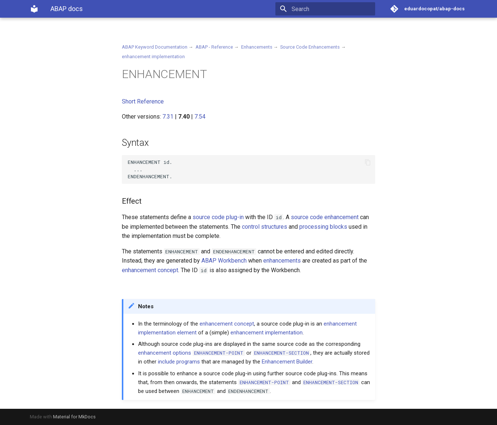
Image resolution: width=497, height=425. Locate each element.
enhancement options (164, 353)
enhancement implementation (153, 56)
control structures (264, 226)
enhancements (282, 260)
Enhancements (256, 47)
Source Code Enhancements (310, 47)
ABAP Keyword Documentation (154, 47)
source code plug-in (218, 217)
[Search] (332, 8)
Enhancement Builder (287, 361)
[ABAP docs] (34, 8)
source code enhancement (325, 217)
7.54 (199, 116)
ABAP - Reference (214, 47)
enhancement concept (150, 270)
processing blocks (323, 226)
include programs (179, 361)
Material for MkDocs (74, 416)
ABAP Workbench (224, 260)
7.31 (167, 116)
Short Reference (143, 101)
